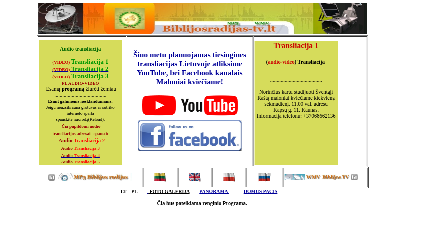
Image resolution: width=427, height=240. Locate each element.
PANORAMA (214, 191)
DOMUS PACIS (260, 191)
